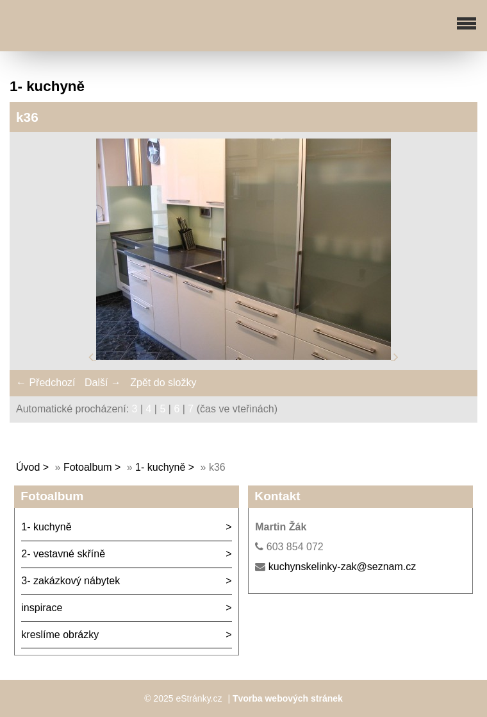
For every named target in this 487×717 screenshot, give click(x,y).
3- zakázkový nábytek (70, 580)
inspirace (41, 607)
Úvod (28, 467)
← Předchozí (45, 382)
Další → (103, 382)
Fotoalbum (87, 467)
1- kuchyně (160, 467)
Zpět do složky (163, 382)
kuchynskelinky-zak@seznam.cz (342, 566)
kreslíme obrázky (60, 634)
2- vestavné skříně (63, 553)
